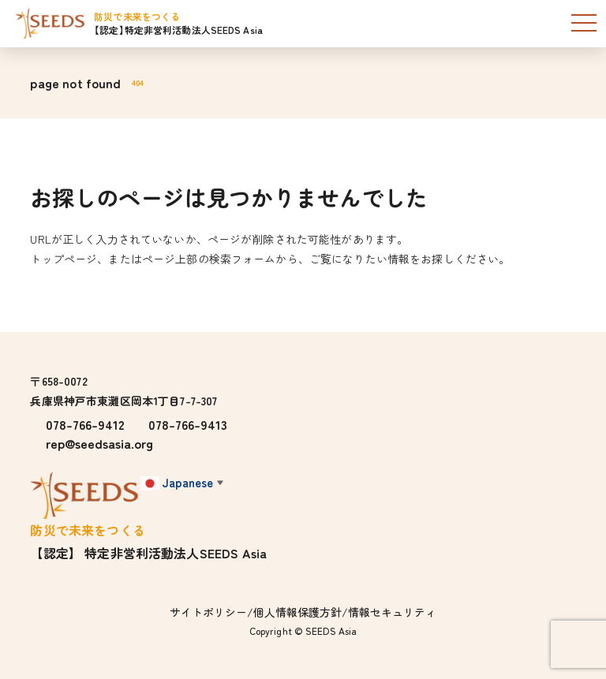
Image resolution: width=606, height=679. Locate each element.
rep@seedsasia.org (99, 443)
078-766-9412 (85, 424)
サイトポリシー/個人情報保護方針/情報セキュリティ (303, 612)
